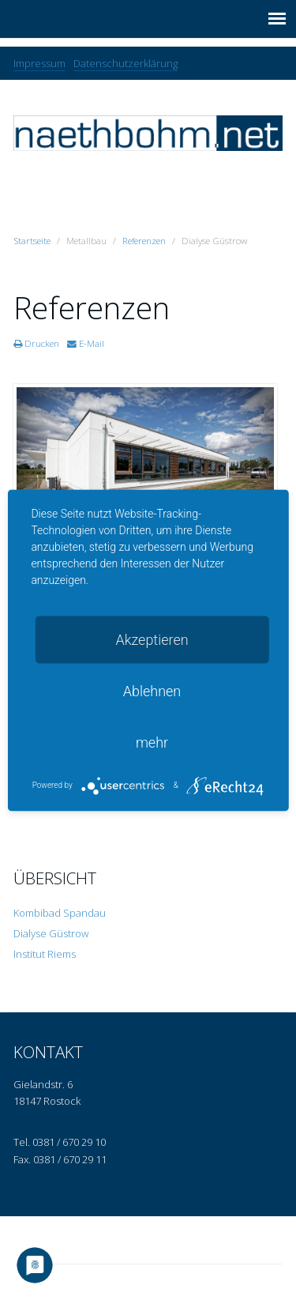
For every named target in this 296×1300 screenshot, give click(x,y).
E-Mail (85, 343)
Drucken (36, 343)
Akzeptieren (151, 639)
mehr (152, 741)
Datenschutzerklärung (125, 63)
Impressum (39, 63)
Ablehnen (152, 690)
